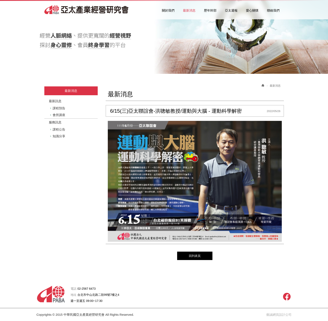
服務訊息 (55, 122)
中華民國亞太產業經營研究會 (86, 9)
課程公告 (59, 129)
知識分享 (59, 136)
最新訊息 (55, 101)
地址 (73, 294)
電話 (73, 288)
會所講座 (59, 115)
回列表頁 (195, 256)
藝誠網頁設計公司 (279, 314)
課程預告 (59, 108)
